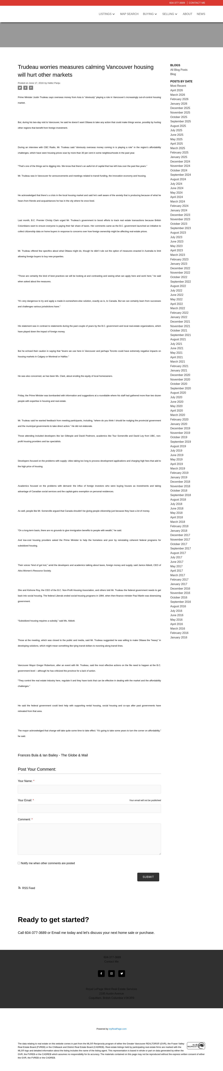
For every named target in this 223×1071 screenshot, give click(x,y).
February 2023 (179, 259)
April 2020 (176, 410)
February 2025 (179, 152)
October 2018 (178, 490)
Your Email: (25, 800)
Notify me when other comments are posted (46, 863)
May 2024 (176, 192)
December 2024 (180, 161)
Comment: (24, 819)
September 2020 (180, 388)
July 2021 (176, 343)
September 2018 (180, 495)
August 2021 (178, 339)
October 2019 (178, 437)
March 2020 (177, 414)
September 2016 (180, 601)
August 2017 (178, 552)
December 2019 (180, 428)
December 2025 (180, 108)
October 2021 (178, 330)
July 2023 (176, 237)
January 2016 (178, 637)
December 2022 (180, 268)
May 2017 (176, 566)
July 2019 (176, 450)
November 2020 (180, 379)
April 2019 (176, 464)
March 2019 (177, 468)
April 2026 (176, 90)
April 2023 (176, 250)
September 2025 (180, 121)
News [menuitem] (201, 14)
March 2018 (177, 521)
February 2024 (179, 205)
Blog (173, 74)
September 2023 (180, 228)
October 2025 (178, 117)
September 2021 (180, 335)
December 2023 (180, 214)
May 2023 (176, 246)
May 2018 (176, 512)
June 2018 (176, 508)
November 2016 (180, 592)
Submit (148, 876)
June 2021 (176, 348)
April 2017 (176, 570)
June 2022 (176, 294)
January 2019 (178, 477)
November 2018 (180, 486)
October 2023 (178, 223)
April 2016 (176, 624)
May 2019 (176, 459)
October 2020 (178, 383)
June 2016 (176, 615)
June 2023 (176, 241)
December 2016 (180, 588)
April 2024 (176, 197)
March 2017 (177, 575)
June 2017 (176, 561)
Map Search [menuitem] (129, 14)
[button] (101, 973)
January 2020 (178, 424)
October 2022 (178, 277)
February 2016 (179, 632)
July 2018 (176, 503)
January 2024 (178, 210)
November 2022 (180, 272)
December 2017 (180, 535)
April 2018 (176, 517)
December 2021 (180, 321)
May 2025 (176, 139)
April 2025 (176, 143)
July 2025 (176, 130)
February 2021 (179, 366)
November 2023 (180, 219)
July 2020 (176, 397)
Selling (168, 14)
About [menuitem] (187, 14)
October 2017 (178, 544)
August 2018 (178, 499)
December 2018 (180, 481)
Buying (148, 14)
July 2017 (176, 557)
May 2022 (176, 299)
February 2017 (179, 579)
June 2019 (176, 455)
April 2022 (176, 303)
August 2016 (178, 606)
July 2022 (176, 290)
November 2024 (180, 165)
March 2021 (177, 361)
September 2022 (180, 281)
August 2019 (178, 446)
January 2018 (178, 530)
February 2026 (179, 99)
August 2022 (178, 286)
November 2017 (180, 539)
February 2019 (179, 472)
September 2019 (180, 441)
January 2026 (178, 103)
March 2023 (177, 254)
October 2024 (178, 170)
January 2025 (178, 157)
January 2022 (178, 317)
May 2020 (176, 406)
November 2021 (180, 326)
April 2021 (176, 357)
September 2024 (180, 174)
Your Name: (25, 781)
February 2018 (179, 526)
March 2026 (177, 94)
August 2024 (178, 179)
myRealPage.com (117, 1029)
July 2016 (176, 610)
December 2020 (180, 375)
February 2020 (179, 419)
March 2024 (177, 201)
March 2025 (177, 148)
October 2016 (178, 597)
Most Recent (178, 85)
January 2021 (178, 370)
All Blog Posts (179, 69)
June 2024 (176, 188)
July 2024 (176, 183)
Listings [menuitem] (105, 14)
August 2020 (178, 392)
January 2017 (178, 584)
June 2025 (176, 134)
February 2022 (179, 312)
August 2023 (178, 232)
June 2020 (176, 401)
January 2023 (178, 263)
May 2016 (176, 619)
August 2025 (178, 125)
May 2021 (176, 352)
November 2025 (180, 112)
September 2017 (180, 548)
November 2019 (180, 432)
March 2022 (177, 308)
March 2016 (177, 628)
